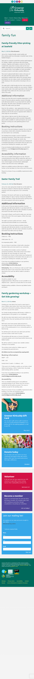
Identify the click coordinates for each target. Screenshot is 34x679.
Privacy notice (11, 581)
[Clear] (27, 28)
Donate (27, 464)
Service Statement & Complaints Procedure (17, 583)
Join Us (25, 20)
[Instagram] (19, 2)
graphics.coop (14, 566)
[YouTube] (22, 2)
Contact (27, 581)
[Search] (30, 28)
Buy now (27, 430)
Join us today (25, 508)
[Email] (12, 2)
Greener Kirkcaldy (17, 9)
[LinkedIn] (15, 2)
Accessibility (20, 581)
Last (4, 540)
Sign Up (28, 552)
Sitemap (3, 581)
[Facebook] (17, 2)
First (4, 535)
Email (5, 546)
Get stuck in (26, 487)
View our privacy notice (9, 523)
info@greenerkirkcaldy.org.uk (19, 149)
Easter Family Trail (11, 179)
